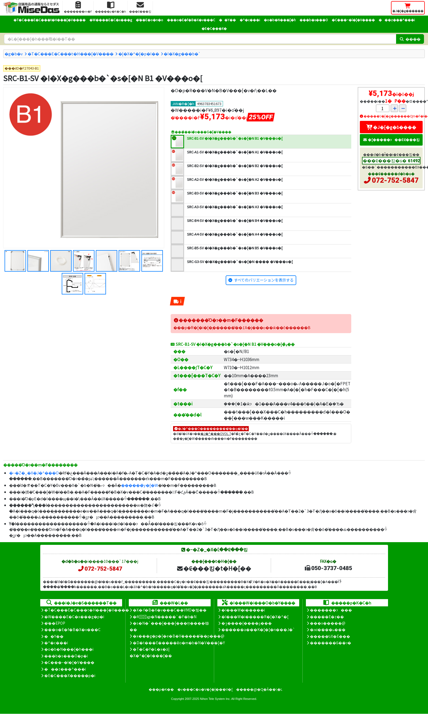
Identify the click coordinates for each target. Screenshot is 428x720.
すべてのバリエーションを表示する (264, 280)
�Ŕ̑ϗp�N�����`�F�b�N (164, 616)
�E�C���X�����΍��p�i (69, 675)
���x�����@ (327, 623)
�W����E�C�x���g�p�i (74, 616)
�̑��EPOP (54, 623)
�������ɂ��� (331, 610)
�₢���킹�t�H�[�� (213, 568)
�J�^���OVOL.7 (215, 433)
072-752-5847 (395, 180)
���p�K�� (161, 689)
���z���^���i (397, 19)
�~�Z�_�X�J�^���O (34, 473)
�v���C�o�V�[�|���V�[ (205, 689)
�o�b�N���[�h (280, 19)
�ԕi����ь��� (328, 629)
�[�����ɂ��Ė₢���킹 (391, 139)
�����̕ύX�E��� (330, 636)
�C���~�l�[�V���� (353, 19)
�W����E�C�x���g (110, 19)
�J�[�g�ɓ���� (391, 127)
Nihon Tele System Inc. (215, 698)
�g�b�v (14, 53)
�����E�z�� (327, 616)
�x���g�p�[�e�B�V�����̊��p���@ (178, 636)
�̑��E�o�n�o (149, 19)
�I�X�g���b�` (182, 53)
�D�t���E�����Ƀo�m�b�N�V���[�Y (179, 642)
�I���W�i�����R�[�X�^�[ (254, 616)
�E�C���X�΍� (214, 28)
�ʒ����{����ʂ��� (246, 623)
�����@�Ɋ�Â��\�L (259, 689)
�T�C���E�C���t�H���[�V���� (49, 19)
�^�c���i (250, 19)
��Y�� (227, 19)
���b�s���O (313, 19)
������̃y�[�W (139, 485)
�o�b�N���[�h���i (68, 649)
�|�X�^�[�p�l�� (138, 53)
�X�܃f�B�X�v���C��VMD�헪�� (170, 610)
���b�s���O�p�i (66, 655)
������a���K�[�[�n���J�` (258, 629)
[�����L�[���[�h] (200, 39)
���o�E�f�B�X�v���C (191, 19)
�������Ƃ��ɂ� (330, 642)
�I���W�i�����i (243, 610)
